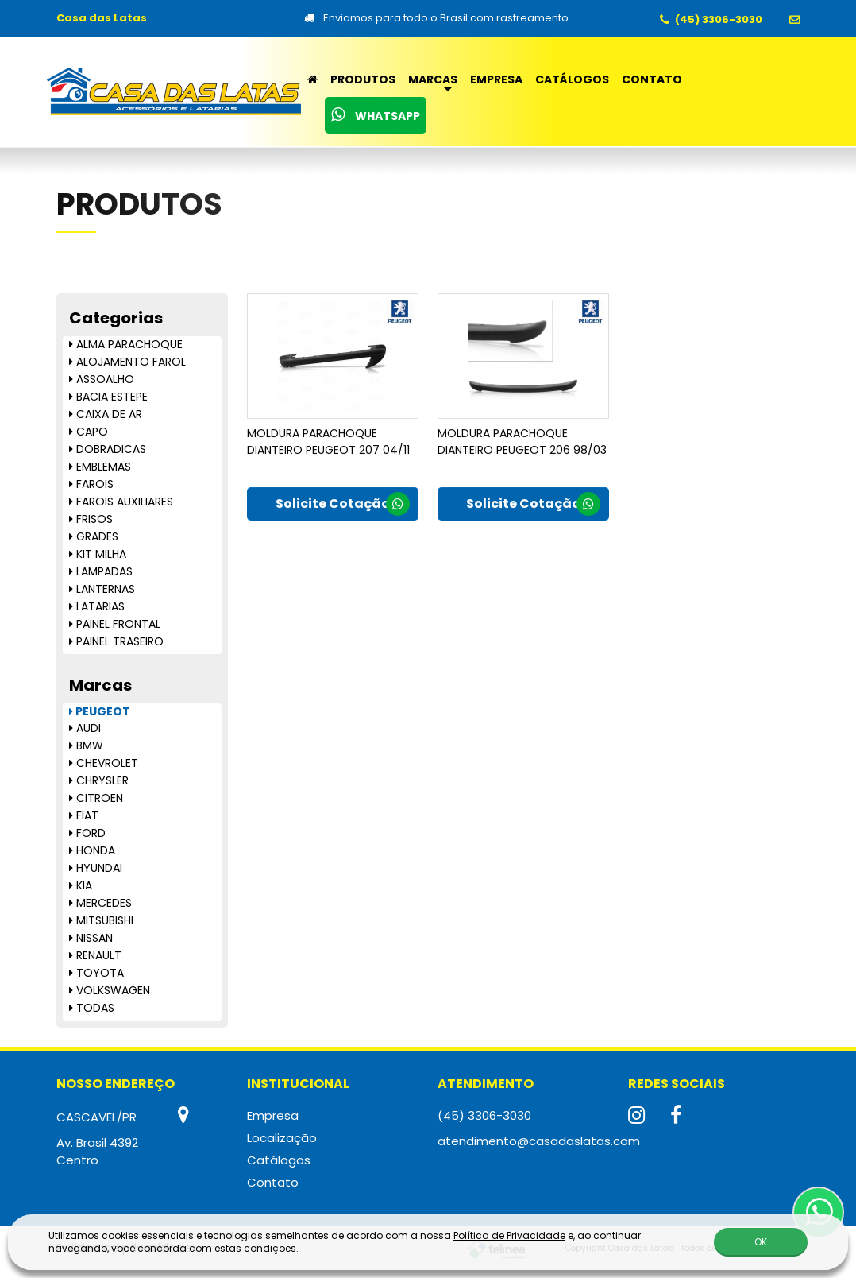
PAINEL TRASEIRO (116, 641)
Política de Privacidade (509, 1231)
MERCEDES (100, 903)
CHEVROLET (103, 763)
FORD (87, 833)
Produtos (362, 79)
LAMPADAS (101, 571)
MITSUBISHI (101, 920)
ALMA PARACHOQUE (126, 344)
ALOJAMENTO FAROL (127, 362)
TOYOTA (96, 973)
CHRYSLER (99, 780)
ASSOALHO (101, 379)
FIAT (83, 815)
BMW (86, 745)
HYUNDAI (95, 868)
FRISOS (91, 519)
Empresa (496, 79)
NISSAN (91, 938)
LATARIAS (97, 606)
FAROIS (91, 484)
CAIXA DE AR (105, 414)
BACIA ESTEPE (108, 397)
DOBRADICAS (107, 449)
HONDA (92, 850)
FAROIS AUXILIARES (121, 501)
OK (760, 1238)
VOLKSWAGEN (109, 990)
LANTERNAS (102, 589)
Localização (282, 1137)
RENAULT (95, 955)
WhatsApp (375, 115)
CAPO (88, 432)
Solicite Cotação (343, 511)
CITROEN (96, 798)
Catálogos (572, 79)
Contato (652, 79)
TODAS (91, 1008)
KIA (80, 885)
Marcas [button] (432, 79)
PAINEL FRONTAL (114, 624)
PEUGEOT (99, 711)
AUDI (85, 728)
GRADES (93, 536)
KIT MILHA (97, 554)
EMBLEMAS (100, 466)
